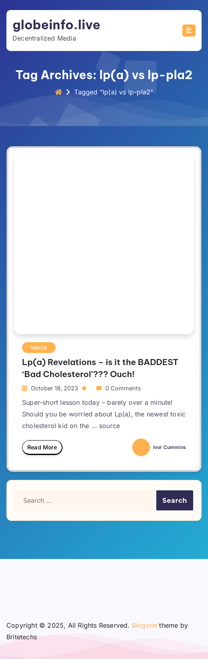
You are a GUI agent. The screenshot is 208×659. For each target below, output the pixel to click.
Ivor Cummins (159, 447)
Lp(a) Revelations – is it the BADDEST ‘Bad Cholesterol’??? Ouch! (100, 368)
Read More (42, 449)
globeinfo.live (56, 25)
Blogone (144, 625)
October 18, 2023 (54, 388)
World (39, 347)
